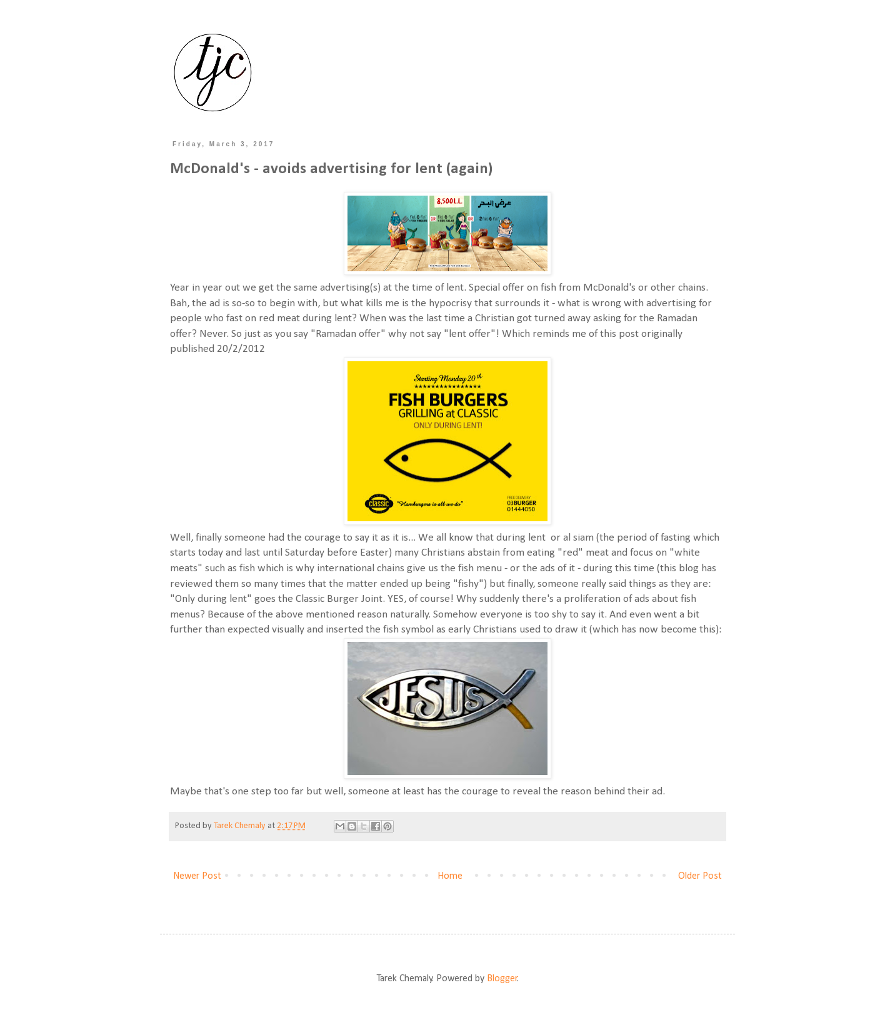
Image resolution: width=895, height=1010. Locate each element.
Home (450, 876)
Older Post (700, 876)
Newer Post (197, 876)
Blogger (502, 979)
